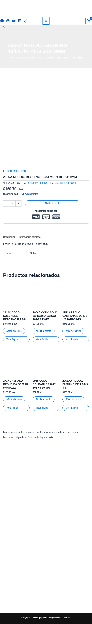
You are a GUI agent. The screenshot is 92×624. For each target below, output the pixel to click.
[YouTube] (14, 21)
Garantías (59, 595)
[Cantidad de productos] (12, 203)
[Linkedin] (20, 21)
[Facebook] (2, 21)
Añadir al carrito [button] (14, 330)
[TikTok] (26, 21)
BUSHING (64, 183)
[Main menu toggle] (46, 21)
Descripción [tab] (9, 237)
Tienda (59, 570)
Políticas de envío (59, 564)
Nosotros (59, 601)
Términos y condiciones (59, 578)
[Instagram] (8, 21)
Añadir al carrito (52, 203)
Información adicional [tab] (30, 237)
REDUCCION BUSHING (14, 171)
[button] (4, 27)
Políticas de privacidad (59, 554)
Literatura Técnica (59, 588)
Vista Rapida (12, 339)
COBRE (73, 183)
